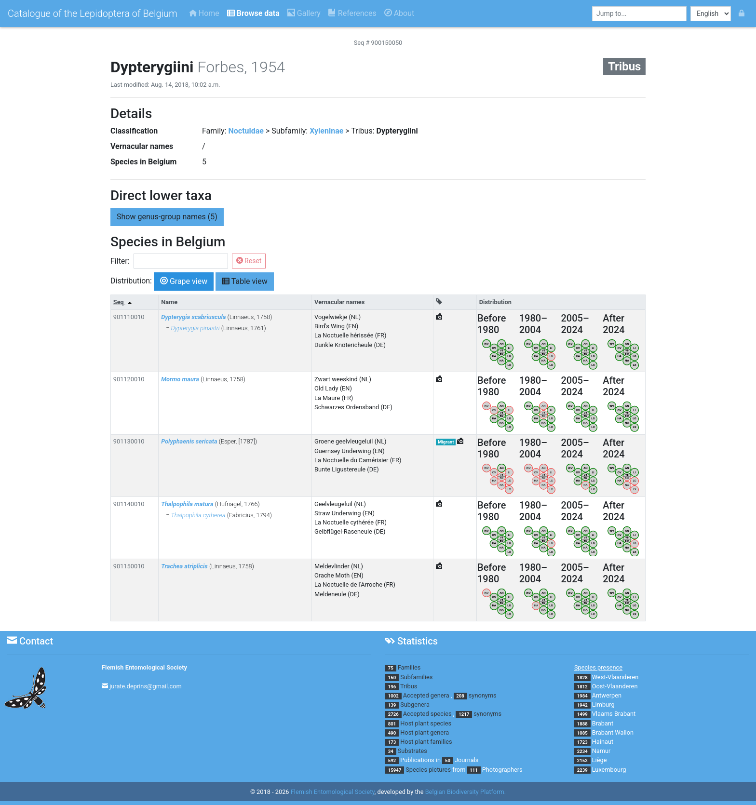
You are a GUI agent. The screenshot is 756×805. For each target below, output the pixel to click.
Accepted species (427, 713)
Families (409, 667)
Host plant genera (424, 732)
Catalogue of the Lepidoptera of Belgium (92, 13)
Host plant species (425, 723)
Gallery (304, 13)
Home (204, 13)
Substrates (412, 750)
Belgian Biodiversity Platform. (465, 791)
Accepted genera (426, 695)
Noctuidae (246, 130)
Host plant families (426, 741)
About (399, 13)
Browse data (253, 13)
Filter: (120, 261)
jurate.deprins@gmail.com (145, 686)
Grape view (183, 281)
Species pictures (428, 769)
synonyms (483, 695)
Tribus (408, 686)
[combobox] (639, 13)
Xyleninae (326, 130)
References (352, 13)
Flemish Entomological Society (144, 667)
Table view (245, 281)
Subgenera (415, 704)
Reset (249, 261)
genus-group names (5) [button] (167, 216)
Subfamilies (416, 677)
